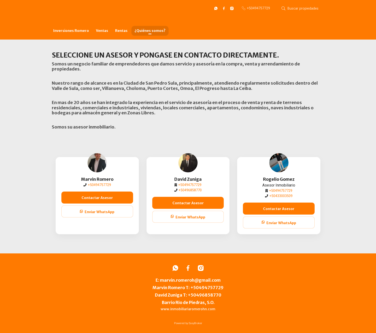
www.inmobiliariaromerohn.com (188, 309)
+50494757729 (99, 185)
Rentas (121, 31)
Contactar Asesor (97, 198)
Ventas (102, 31)
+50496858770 (190, 190)
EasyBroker (195, 323)
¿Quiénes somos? (150, 31)
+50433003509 (281, 196)
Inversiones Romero (71, 31)
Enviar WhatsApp (97, 212)
